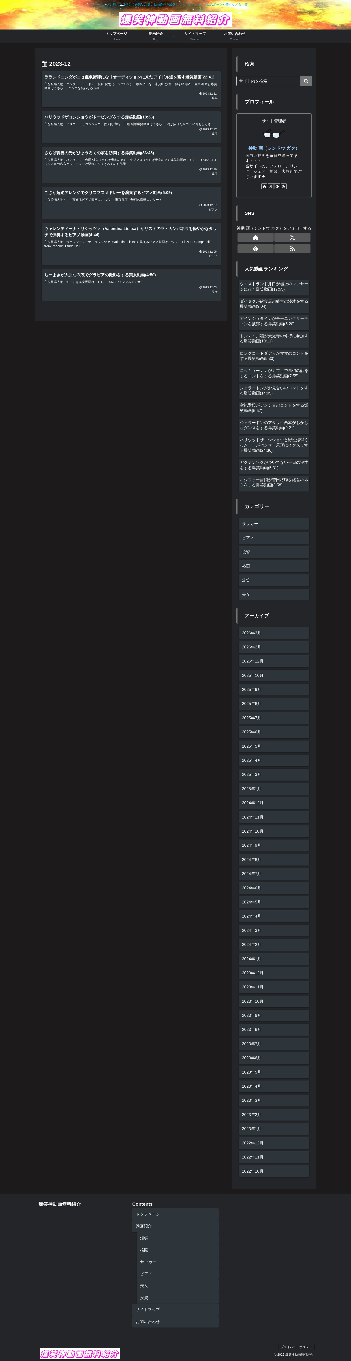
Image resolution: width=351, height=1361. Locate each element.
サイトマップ (148, 1309)
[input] (274, 81)
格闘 (144, 1250)
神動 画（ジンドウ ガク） (274, 148)
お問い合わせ (148, 1321)
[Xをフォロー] (271, 186)
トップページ (148, 1214)
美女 (144, 1285)
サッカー (148, 1262)
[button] (306, 81)
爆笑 (144, 1238)
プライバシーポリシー (296, 1347)
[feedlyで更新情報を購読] (277, 186)
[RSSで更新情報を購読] (284, 186)
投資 (144, 1298)
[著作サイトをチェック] (264, 186)
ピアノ (146, 1274)
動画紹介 (144, 1226)
